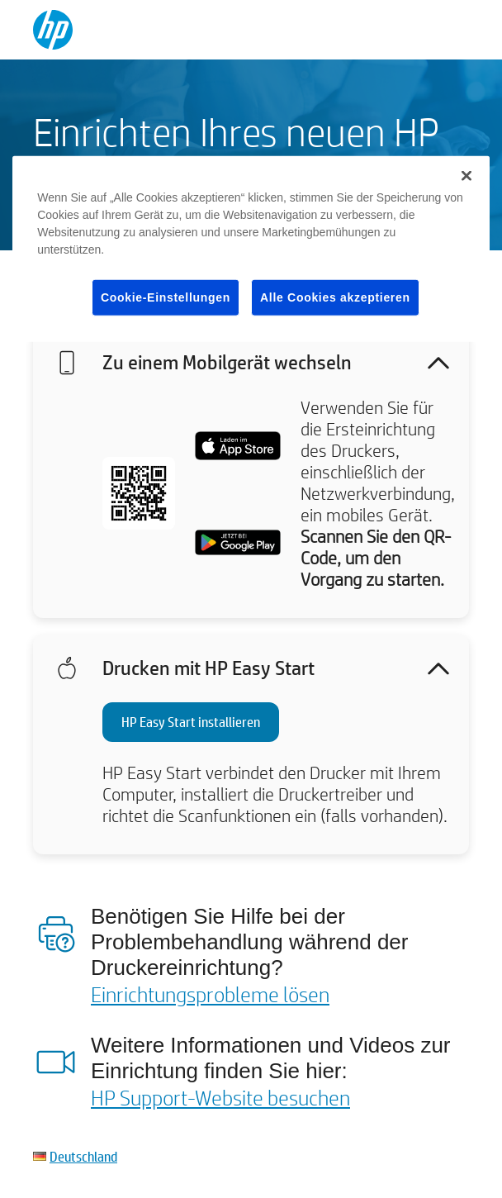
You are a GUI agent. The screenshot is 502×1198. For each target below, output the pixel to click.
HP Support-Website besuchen (220, 1097)
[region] (251, 248)
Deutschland (83, 1156)
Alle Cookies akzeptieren (335, 296)
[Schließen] (466, 175)
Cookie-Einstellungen (165, 296)
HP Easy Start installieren (190, 721)
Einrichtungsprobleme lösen (210, 994)
